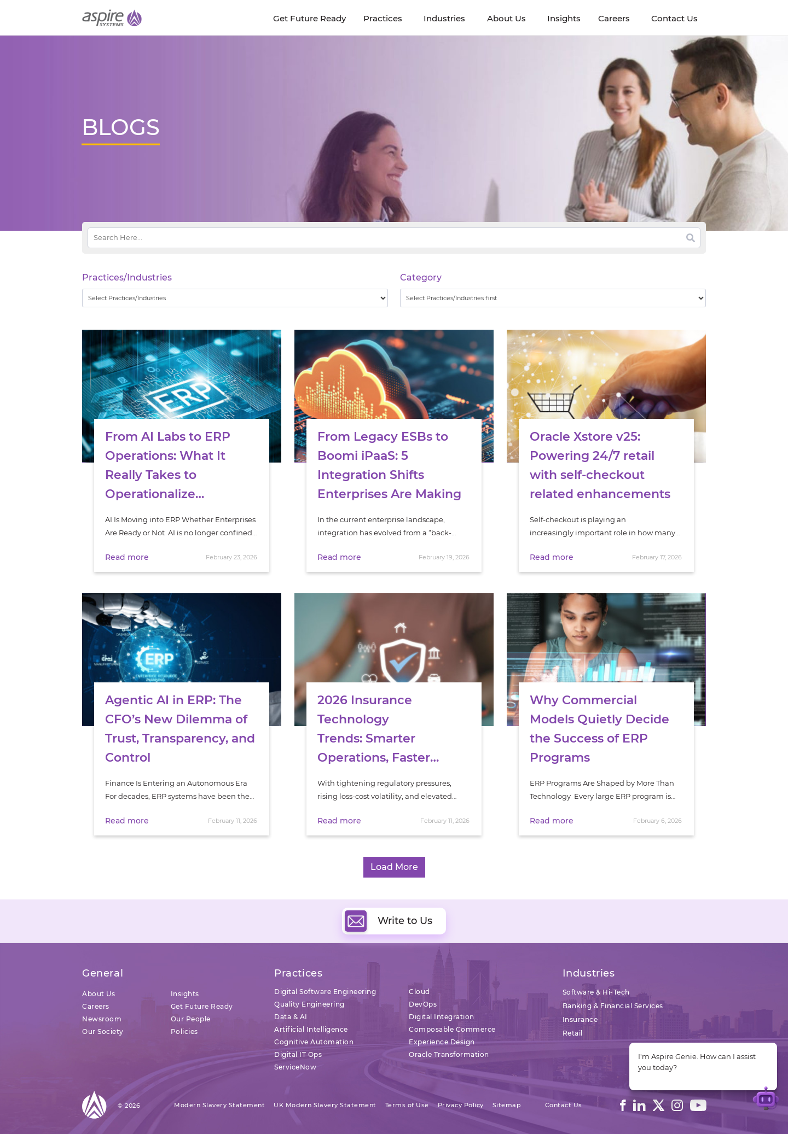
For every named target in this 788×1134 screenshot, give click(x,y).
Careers (95, 1006)
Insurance (580, 1019)
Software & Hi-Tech (596, 992)
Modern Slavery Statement (219, 1105)
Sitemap (507, 1105)
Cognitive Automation (314, 1042)
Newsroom (101, 1019)
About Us (98, 994)
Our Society (103, 1031)
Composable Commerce (452, 1029)
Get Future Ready (202, 1006)
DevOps (423, 1004)
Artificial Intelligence (311, 1029)
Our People (191, 1019)
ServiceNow (295, 1067)
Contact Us (563, 1105)
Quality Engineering (309, 1004)
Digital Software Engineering (325, 991)
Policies (184, 1031)
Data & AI (291, 1017)
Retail (573, 1033)
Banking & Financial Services (613, 1006)
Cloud (419, 991)
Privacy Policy (461, 1105)
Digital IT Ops (298, 1054)
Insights (185, 994)
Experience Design (442, 1042)
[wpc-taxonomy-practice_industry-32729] (235, 298)
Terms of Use (407, 1105)
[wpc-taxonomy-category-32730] (553, 298)
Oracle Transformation (449, 1054)
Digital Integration (441, 1017)
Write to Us (388, 920)
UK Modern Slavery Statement (325, 1105)
